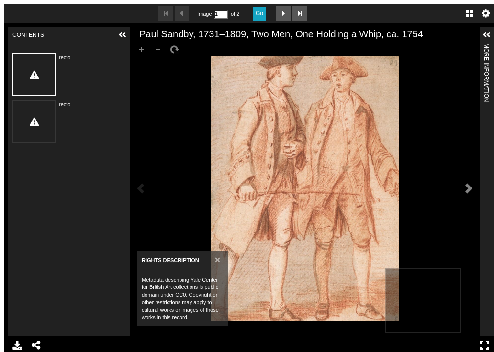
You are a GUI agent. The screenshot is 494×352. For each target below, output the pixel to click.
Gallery (469, 13)
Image (204, 14)
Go (259, 13)
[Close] (217, 259)
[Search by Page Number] (221, 14)
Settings (486, 13)
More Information (486, 48)
